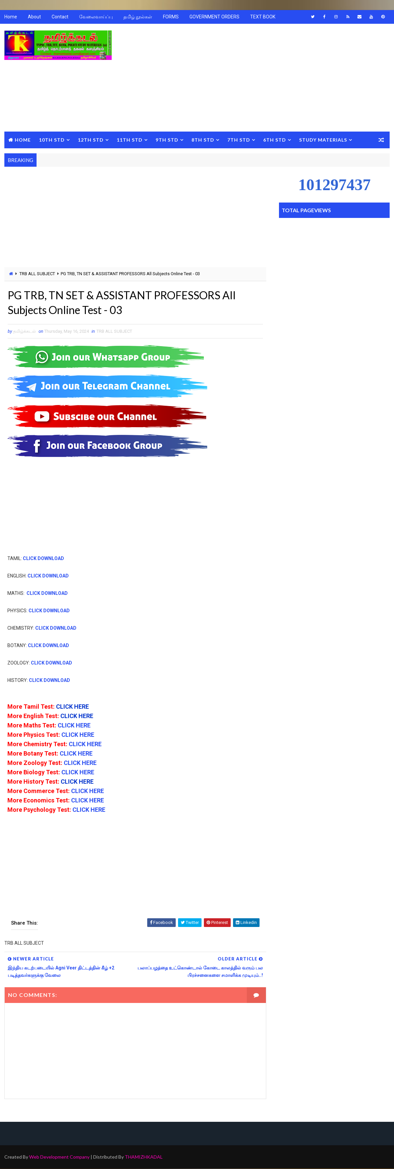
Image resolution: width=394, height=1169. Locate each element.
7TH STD (238, 140)
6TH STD (274, 140)
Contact (60, 16)
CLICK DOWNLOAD (43, 558)
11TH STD (130, 140)
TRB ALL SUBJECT (37, 273)
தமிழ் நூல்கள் (137, 16)
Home (10, 16)
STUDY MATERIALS (323, 140)
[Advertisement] (267, 78)
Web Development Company (59, 1157)
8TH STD (202, 140)
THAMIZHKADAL (144, 1157)
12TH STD (91, 140)
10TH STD (52, 140)
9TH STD (167, 140)
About (34, 16)
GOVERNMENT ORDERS (214, 16)
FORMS (171, 16)
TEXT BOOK (262, 16)
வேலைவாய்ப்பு (96, 16)
